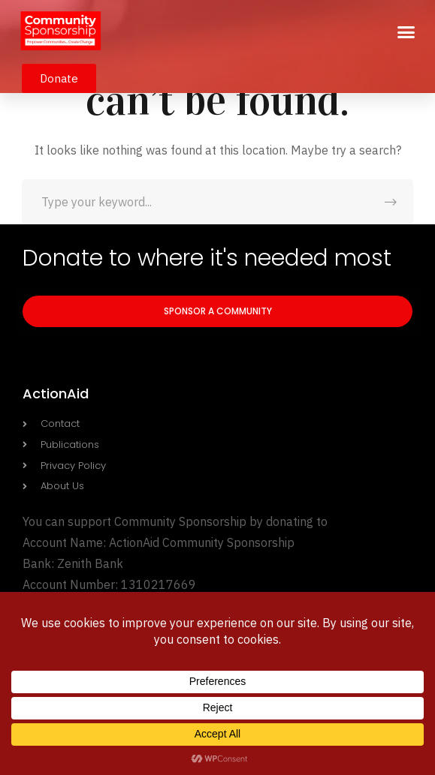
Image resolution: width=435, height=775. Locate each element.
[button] (406, 32)
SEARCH (390, 202)
